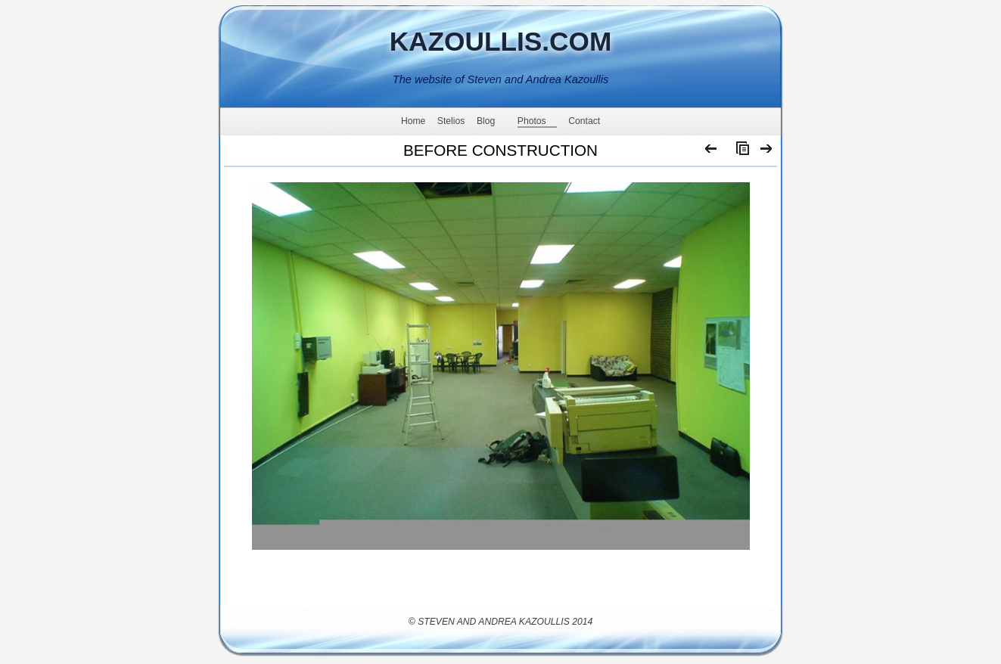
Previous (711, 152)
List (739, 152)
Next (766, 152)
